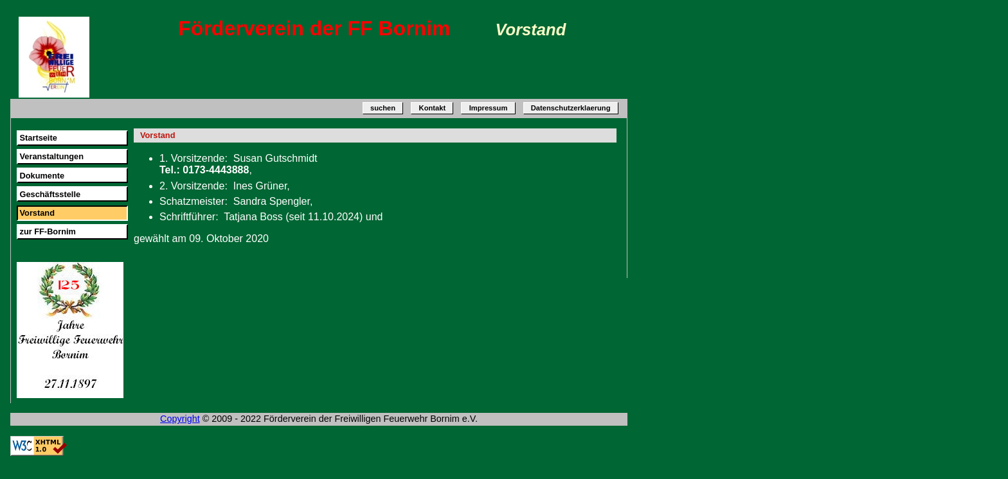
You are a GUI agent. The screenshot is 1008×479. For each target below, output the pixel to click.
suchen (382, 108)
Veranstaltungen (51, 156)
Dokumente (41, 175)
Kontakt (432, 108)
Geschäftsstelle (49, 194)
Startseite (38, 138)
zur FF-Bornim (47, 231)
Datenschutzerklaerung (571, 108)
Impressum (488, 108)
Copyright (180, 419)
